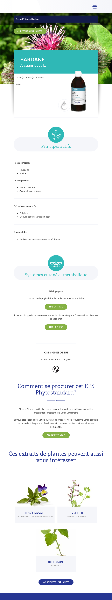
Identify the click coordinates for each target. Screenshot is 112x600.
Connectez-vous (56, 435)
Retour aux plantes (31, 31)
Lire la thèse (56, 306)
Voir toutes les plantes (56, 582)
